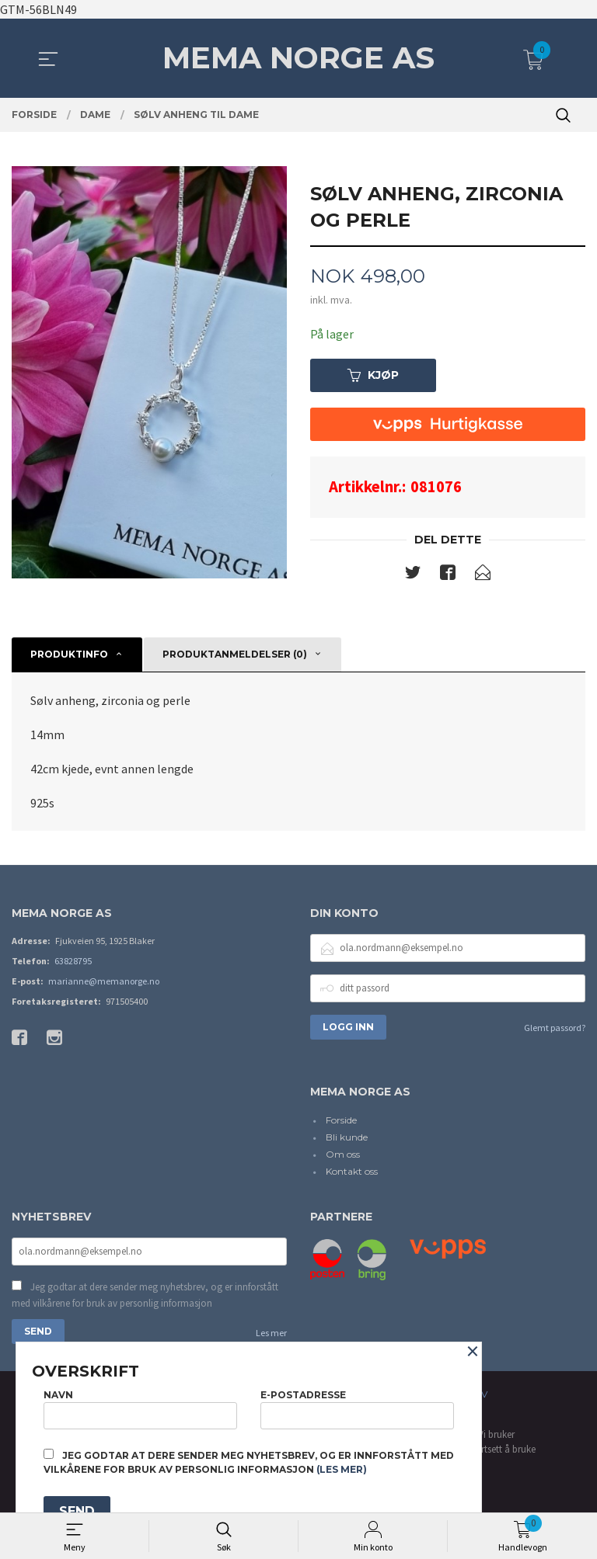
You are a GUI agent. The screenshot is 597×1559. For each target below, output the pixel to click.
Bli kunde (347, 1138)
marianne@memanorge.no (103, 981)
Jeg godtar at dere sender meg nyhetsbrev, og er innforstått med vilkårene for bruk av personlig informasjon (145, 1295)
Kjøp (373, 375)
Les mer (271, 1333)
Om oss (343, 1155)
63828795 (73, 961)
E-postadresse (357, 1408)
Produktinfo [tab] (69, 654)
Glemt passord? (554, 1027)
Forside (341, 1121)
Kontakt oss (352, 1172)
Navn (140, 1408)
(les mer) (341, 1469)
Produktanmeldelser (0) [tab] (234, 654)
